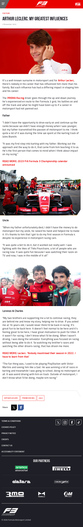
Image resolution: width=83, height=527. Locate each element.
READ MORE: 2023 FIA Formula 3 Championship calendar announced (34, 162)
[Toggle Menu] (1, 2)
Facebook (21, 407)
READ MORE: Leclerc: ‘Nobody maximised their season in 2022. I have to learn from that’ (39, 354)
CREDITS (5, 439)
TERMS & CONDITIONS (11, 421)
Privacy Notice (9, 433)
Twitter (58, 422)
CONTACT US (7, 445)
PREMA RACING (28, 398)
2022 (41, 398)
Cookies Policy (9, 427)
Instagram (65, 422)
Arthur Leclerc (66, 80)
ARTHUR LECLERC (11, 398)
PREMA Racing (15, 98)
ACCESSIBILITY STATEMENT (13, 451)
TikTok (79, 422)
